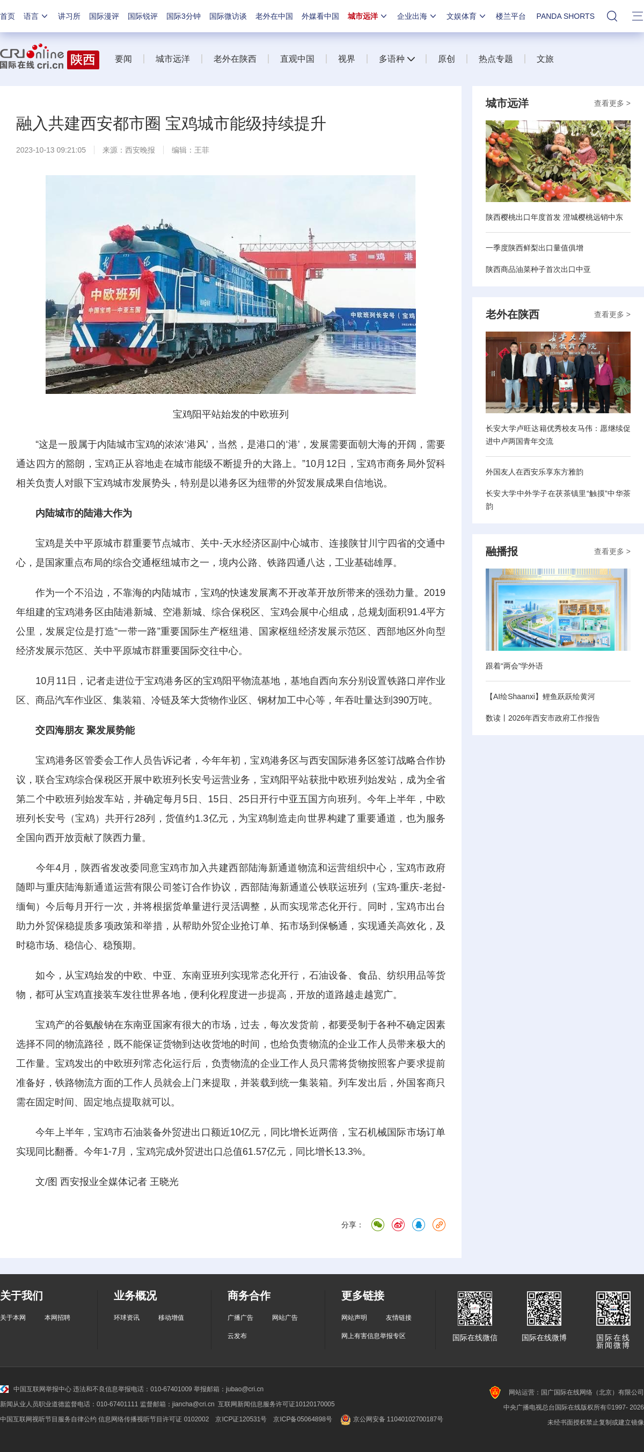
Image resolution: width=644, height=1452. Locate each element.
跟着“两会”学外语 (514, 666)
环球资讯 (127, 1317)
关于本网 (13, 1317)
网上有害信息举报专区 (373, 1336)
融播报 (502, 551)
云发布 (237, 1336)
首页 (7, 16)
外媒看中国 (320, 16)
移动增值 (171, 1317)
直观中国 (297, 58)
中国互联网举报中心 (35, 1389)
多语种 (392, 58)
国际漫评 (104, 16)
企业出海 (417, 16)
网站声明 (354, 1317)
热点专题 (496, 58)
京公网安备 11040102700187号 (391, 1419)
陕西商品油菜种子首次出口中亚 (538, 269)
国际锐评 (143, 16)
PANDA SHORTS (566, 16)
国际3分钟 (183, 16)
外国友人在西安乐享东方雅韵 (534, 472)
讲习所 (69, 16)
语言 (36, 16)
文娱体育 (467, 16)
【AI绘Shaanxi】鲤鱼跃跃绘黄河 (540, 696)
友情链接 (399, 1317)
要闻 (123, 58)
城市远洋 (368, 16)
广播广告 (240, 1317)
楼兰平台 (511, 16)
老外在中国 (274, 16)
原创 (446, 58)
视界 (346, 58)
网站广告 (285, 1317)
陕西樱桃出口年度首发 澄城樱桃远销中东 (554, 217)
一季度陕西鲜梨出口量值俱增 (534, 247)
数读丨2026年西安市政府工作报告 (543, 718)
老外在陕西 (235, 58)
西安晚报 (140, 150)
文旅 (545, 58)
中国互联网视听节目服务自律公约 (48, 1419)
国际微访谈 (228, 16)
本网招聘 (57, 1317)
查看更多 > (612, 103)
